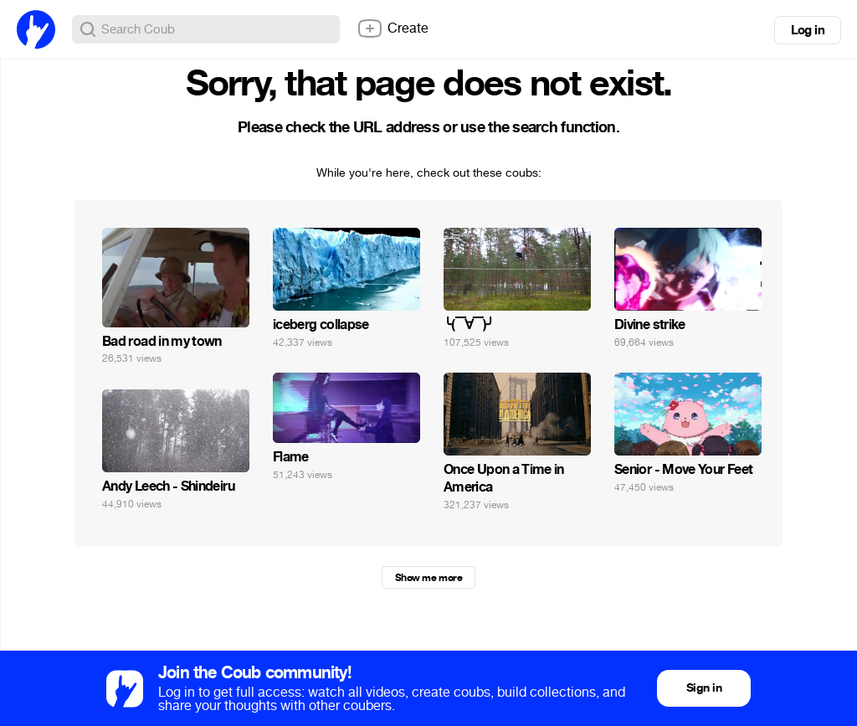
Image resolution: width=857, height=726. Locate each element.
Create (392, 28)
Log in (807, 30)
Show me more (428, 577)
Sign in (703, 688)
